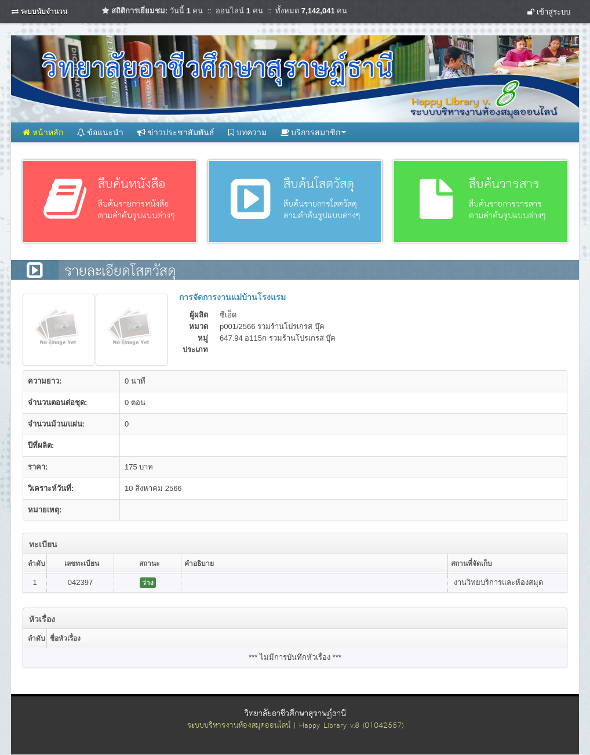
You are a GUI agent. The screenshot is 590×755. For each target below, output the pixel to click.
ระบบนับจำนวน (43, 12)
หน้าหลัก (43, 132)
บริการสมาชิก (314, 132)
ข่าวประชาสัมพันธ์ (175, 132)
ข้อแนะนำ (100, 132)
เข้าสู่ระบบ (548, 11)
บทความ (247, 132)
